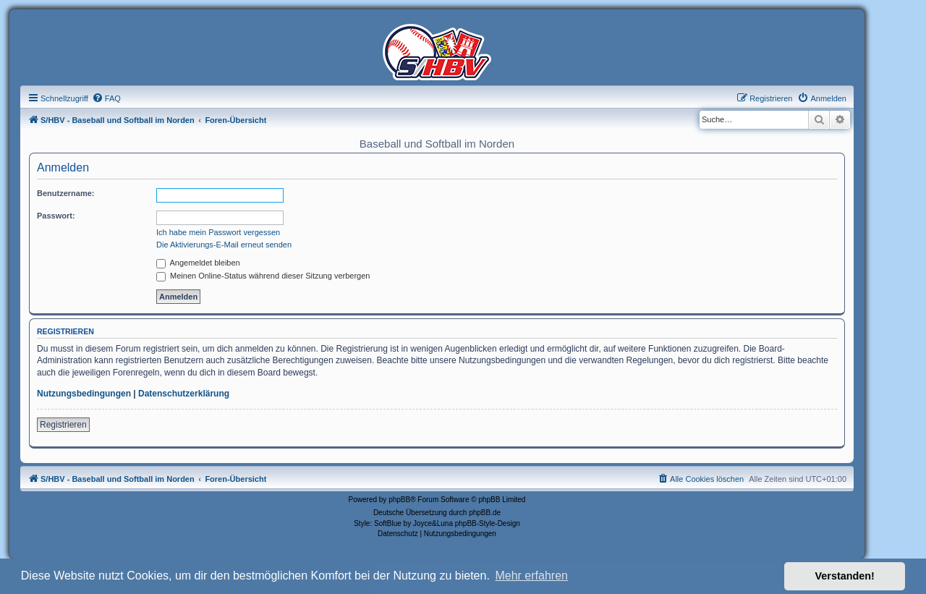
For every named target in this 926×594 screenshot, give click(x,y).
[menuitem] (106, 98)
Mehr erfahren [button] (531, 575)
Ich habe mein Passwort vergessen (218, 232)
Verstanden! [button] (845, 576)
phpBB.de (485, 513)
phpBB (399, 500)
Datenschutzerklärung (183, 394)
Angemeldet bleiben (198, 262)
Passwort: (56, 215)
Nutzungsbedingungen (84, 394)
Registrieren (63, 425)
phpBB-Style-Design (487, 523)
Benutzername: (65, 193)
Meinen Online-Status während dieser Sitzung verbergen (263, 275)
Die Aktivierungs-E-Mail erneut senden (224, 244)
